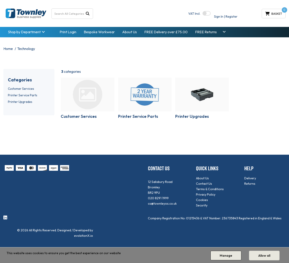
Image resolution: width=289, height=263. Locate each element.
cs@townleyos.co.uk (162, 203)
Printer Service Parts (22, 95)
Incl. (194, 14)
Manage (226, 256)
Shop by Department (24, 32)
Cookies (202, 200)
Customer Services (21, 89)
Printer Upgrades (20, 102)
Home (8, 48)
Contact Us (204, 184)
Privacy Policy (205, 194)
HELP (249, 168)
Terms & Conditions (210, 189)
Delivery (250, 178)
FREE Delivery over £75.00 (166, 32)
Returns (249, 184)
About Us (129, 32)
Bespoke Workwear (99, 32)
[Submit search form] (87, 13)
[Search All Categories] (72, 13)
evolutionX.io (83, 236)
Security (201, 205)
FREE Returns (206, 32)
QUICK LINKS (207, 168)
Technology (26, 48)
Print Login (68, 32)
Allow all (264, 256)
